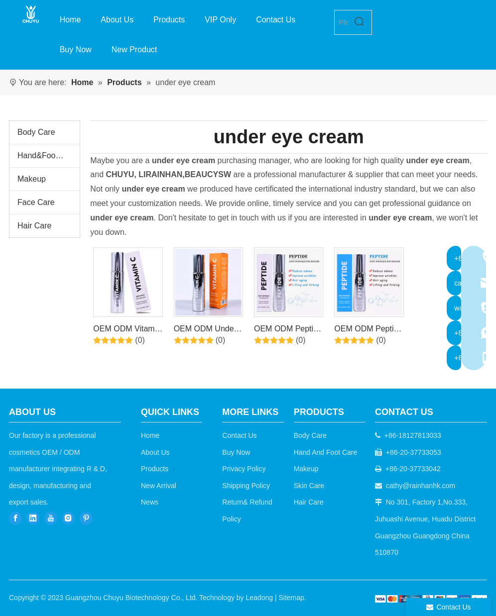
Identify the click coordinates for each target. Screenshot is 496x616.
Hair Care (34, 225)
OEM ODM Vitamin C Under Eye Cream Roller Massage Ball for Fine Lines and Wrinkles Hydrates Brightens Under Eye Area (127, 330)
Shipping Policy (246, 486)
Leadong (259, 598)
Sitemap (291, 598)
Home (150, 435)
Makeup (31, 179)
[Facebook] (15, 518)
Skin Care (309, 486)
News (149, 502)
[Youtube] (50, 518)
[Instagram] (68, 518)
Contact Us (239, 435)
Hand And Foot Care (326, 452)
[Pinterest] (86, 518)
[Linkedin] (32, 518)
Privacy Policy (243, 469)
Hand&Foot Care (47, 155)
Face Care (36, 202)
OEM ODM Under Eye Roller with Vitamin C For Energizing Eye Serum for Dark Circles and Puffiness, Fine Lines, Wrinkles (205, 330)
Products (154, 469)
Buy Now (236, 452)
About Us (155, 452)
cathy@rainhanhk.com (421, 486)
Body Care (36, 132)
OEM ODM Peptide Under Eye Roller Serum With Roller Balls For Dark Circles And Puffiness (288, 330)
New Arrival (158, 486)
